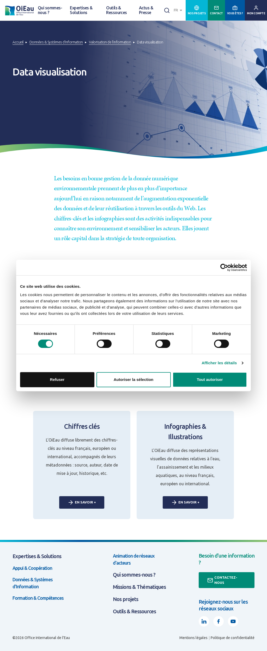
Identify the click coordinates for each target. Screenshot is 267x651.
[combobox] (179, 10)
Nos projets (125, 599)
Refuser (57, 379)
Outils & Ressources (116, 10)
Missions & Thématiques (139, 587)
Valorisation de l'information (110, 42)
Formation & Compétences (38, 598)
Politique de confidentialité (232, 638)
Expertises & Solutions (81, 10)
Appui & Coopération (32, 568)
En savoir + (82, 502)
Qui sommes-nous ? (50, 10)
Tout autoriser (210, 379)
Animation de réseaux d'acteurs (134, 559)
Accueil (18, 42)
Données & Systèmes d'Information (56, 42)
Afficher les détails (219, 363)
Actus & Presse (146, 10)
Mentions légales (193, 638)
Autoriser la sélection (134, 379)
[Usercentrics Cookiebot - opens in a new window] (224, 267)
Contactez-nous (222, 580)
